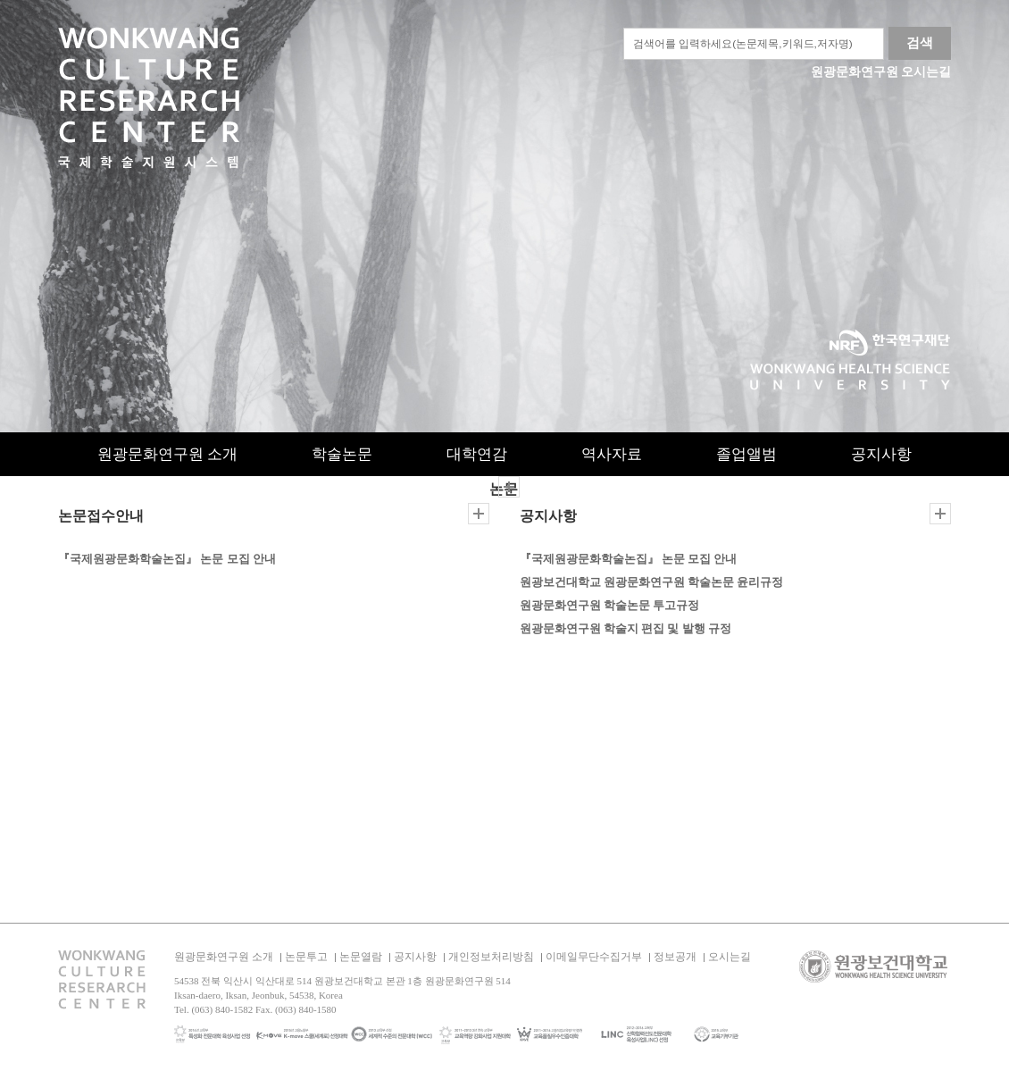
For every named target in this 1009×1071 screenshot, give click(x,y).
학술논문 (342, 454)
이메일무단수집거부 (594, 956)
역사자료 (611, 454)
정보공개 (675, 956)
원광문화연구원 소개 (167, 454)
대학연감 (476, 454)
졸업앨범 (746, 454)
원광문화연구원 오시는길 (881, 72)
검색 (919, 43)
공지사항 (881, 454)
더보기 (478, 513)
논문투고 (306, 956)
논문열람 (360, 956)
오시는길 (729, 956)
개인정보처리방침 (491, 956)
